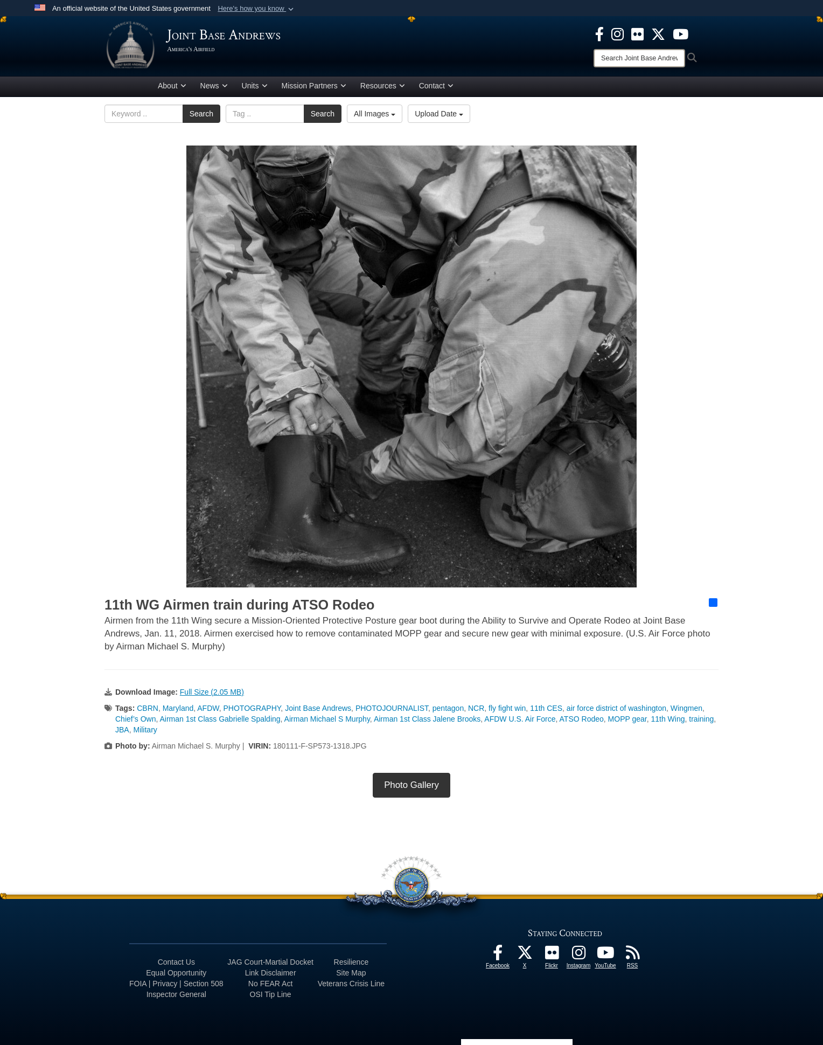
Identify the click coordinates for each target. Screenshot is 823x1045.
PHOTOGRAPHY (252, 709)
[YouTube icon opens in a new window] (680, 33)
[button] (257, 8)
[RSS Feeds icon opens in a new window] (632, 957)
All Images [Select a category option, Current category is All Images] (374, 116)
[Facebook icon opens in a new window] (599, 33)
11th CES (546, 709)
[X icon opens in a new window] (658, 33)
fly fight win (507, 709)
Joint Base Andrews (318, 709)
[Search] (639, 58)
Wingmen (686, 709)
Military (145, 731)
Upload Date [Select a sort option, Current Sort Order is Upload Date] (439, 116)
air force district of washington (616, 709)
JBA (122, 731)
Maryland (178, 709)
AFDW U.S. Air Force (519, 720)
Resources (382, 88)
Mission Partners (314, 88)
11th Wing (668, 720)
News (214, 88)
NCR (476, 709)
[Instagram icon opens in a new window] (617, 33)
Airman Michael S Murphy (327, 720)
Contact (436, 88)
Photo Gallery (411, 786)
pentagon (448, 709)
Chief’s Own (135, 720)
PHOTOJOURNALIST (391, 709)
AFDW (208, 709)
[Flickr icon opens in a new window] (637, 33)
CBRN (147, 709)
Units (255, 88)
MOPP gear (627, 720)
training (701, 720)
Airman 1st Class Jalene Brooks (427, 720)
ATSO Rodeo (582, 720)
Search (201, 116)
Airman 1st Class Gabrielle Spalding (219, 720)
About (172, 88)
